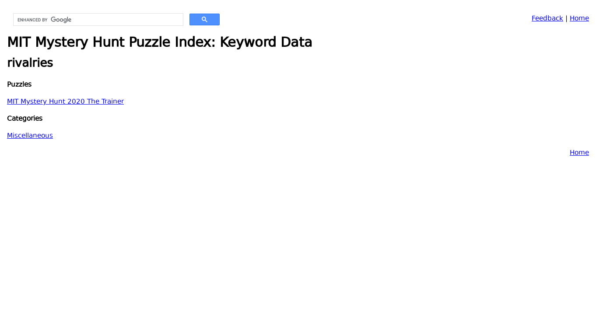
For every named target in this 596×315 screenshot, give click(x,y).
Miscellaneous (30, 136)
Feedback (547, 19)
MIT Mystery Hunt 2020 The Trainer (65, 102)
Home (579, 19)
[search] (97, 20)
